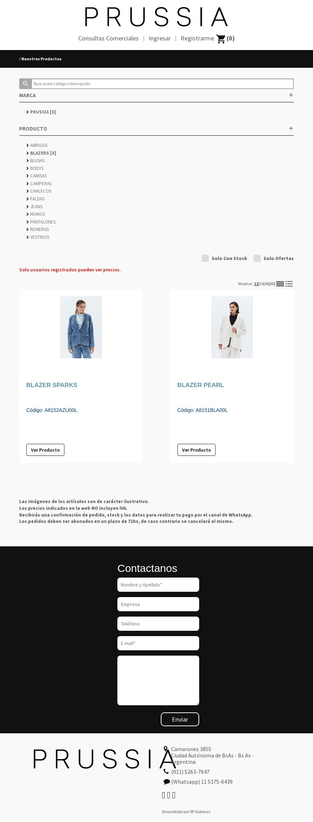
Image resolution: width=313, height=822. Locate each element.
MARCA (156, 95)
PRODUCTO (156, 128)
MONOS (35, 214)
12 (256, 283)
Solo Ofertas (274, 258)
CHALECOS (38, 191)
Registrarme (197, 38)
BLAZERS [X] (41, 153)
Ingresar (160, 38)
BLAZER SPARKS (51, 385)
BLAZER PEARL (200, 385)
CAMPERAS (39, 184)
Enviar (180, 719)
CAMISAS (36, 176)
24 (261, 283)
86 (272, 283)
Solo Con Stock (224, 258)
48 (267, 283)
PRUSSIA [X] (41, 112)
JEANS (34, 207)
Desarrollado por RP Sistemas (186, 811)
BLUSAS (35, 161)
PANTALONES (40, 222)
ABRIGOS (36, 145)
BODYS (34, 168)
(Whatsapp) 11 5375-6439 (202, 781)
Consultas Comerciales (108, 38)
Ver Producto (45, 450)
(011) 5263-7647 (190, 771)
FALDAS (35, 199)
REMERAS (37, 229)
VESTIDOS (37, 237)
